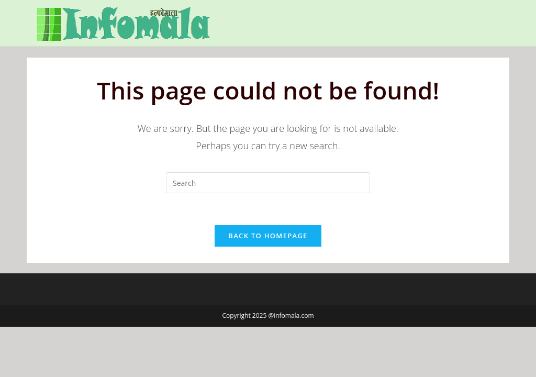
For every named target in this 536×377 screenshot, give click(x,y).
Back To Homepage (267, 235)
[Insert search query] (268, 182)
